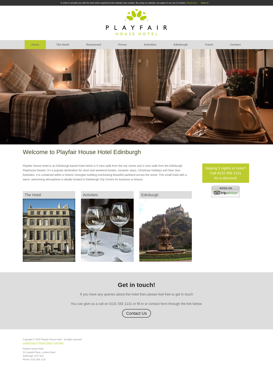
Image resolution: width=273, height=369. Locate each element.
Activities (150, 44)
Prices (122, 44)
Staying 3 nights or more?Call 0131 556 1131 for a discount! (225, 173)
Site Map (58, 343)
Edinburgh (180, 44)
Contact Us (136, 313)
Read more (192, 3)
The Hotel (62, 44)
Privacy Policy (45, 343)
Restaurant (93, 44)
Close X (204, 3)
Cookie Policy (30, 343)
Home (35, 44)
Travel (209, 44)
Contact (235, 44)
